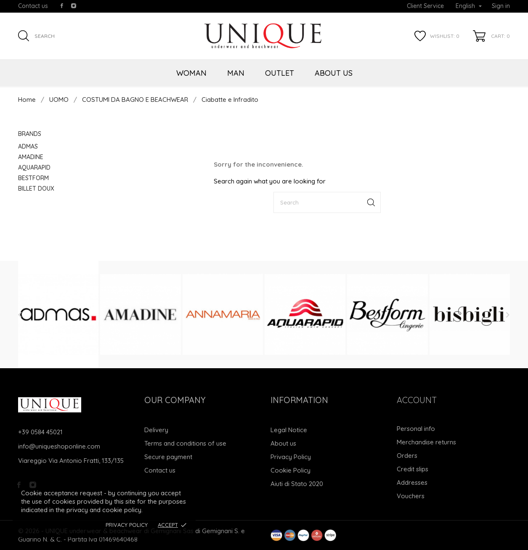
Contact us (33, 6)
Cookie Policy (290, 470)
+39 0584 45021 (40, 432)
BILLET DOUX (36, 188)
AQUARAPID (34, 167)
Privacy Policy (127, 524)
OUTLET (279, 73)
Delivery (156, 430)
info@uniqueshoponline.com (59, 446)
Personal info (416, 429)
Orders (407, 456)
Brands (29, 134)
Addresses (412, 482)
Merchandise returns (426, 442)
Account (417, 400)
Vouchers (411, 496)
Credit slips (412, 469)
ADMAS (28, 146)
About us (283, 443)
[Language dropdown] (469, 6)
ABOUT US (334, 73)
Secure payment (168, 457)
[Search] (327, 202)
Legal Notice (289, 430)
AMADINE (30, 157)
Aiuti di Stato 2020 (297, 484)
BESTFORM (33, 178)
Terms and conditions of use (185, 443)
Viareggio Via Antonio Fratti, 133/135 (71, 461)
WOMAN (191, 73)
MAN (235, 73)
